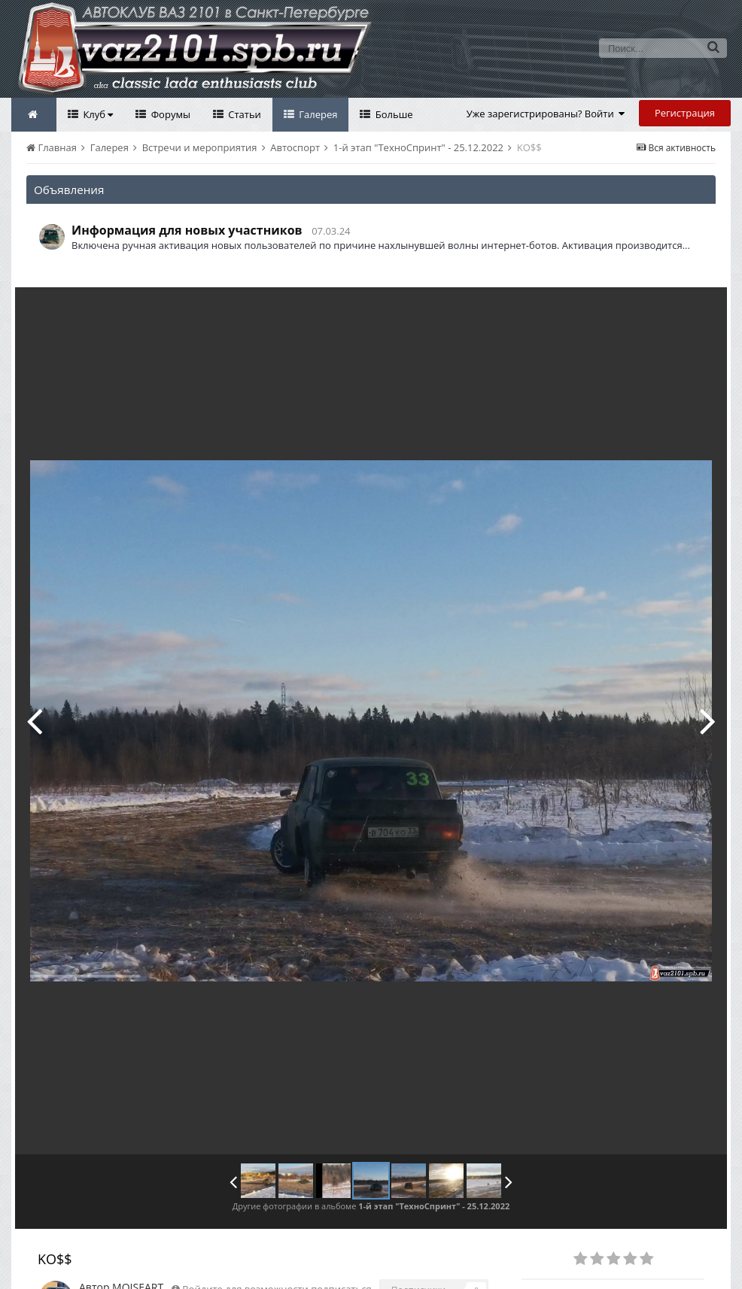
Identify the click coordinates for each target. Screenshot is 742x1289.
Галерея (317, 114)
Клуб (97, 114)
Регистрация (685, 113)
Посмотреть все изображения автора (354, 1275)
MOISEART (137, 1253)
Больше (392, 114)
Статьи (243, 114)
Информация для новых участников (187, 230)
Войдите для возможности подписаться (276, 1255)
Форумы (169, 114)
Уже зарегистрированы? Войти (546, 113)
